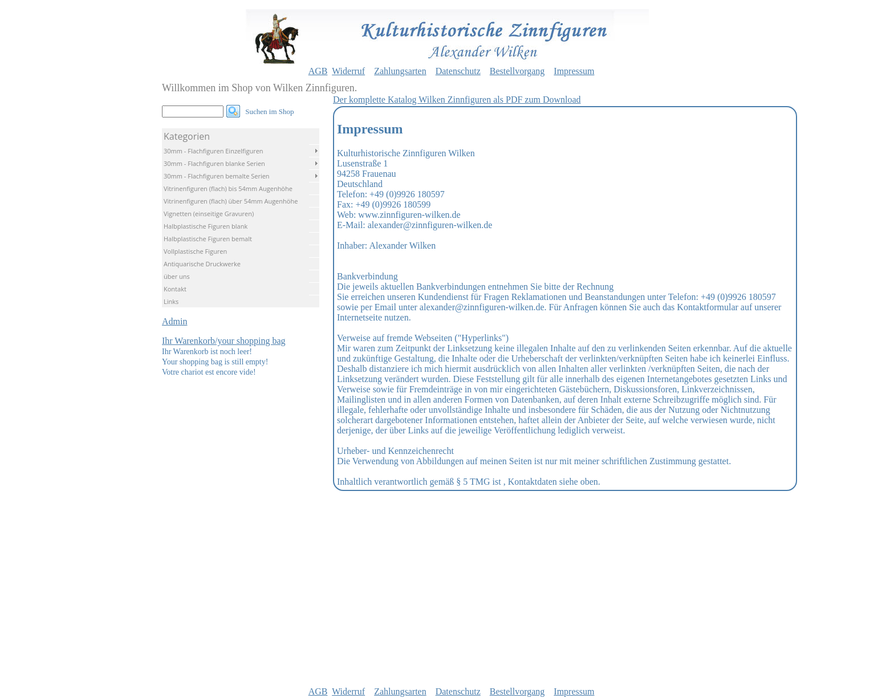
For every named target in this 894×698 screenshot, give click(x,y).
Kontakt (175, 289)
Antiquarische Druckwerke (202, 263)
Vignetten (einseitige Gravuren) (209, 213)
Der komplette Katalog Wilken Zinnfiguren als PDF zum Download (457, 99)
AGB (318, 71)
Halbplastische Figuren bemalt (208, 238)
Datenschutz (458, 71)
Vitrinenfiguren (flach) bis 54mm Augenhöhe (228, 188)
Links (171, 301)
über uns (177, 276)
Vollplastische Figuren (195, 251)
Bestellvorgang (517, 71)
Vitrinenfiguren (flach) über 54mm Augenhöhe (231, 201)
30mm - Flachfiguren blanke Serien (214, 163)
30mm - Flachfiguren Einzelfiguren (213, 151)
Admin (174, 321)
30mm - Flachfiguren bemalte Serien (217, 176)
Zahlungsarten (400, 71)
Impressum (574, 71)
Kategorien (187, 136)
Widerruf (348, 71)
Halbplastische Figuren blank (205, 226)
